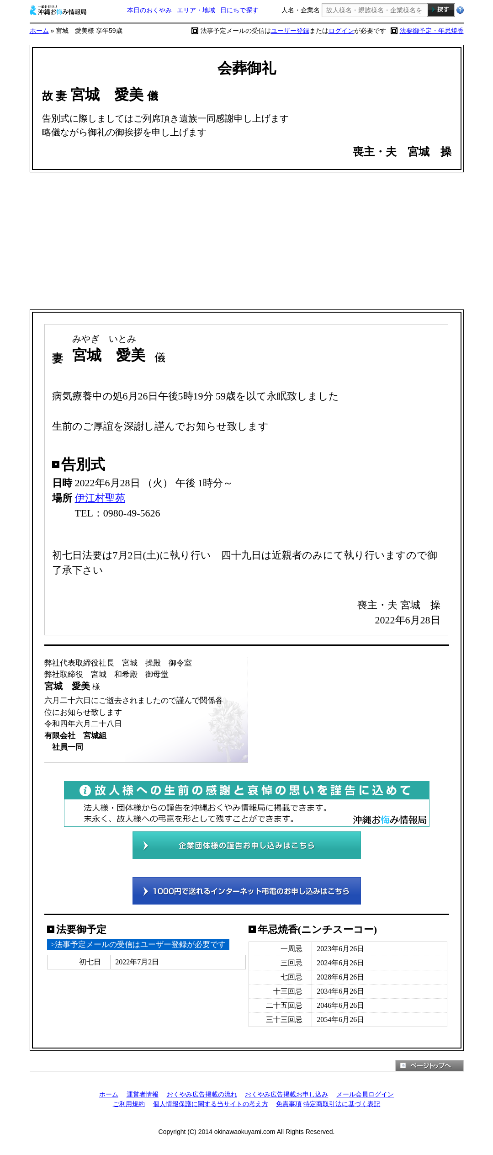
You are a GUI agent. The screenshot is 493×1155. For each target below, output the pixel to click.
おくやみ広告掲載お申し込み (286, 1094)
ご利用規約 (129, 1103)
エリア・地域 (196, 10)
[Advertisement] (247, 241)
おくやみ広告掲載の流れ (202, 1094)
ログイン (341, 30)
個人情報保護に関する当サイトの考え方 (210, 1103)
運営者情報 (143, 1094)
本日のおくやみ (149, 10)
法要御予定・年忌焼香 (432, 30)
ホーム (39, 30)
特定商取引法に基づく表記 (341, 1103)
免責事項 (289, 1103)
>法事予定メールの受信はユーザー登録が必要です (138, 944)
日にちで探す (239, 10)
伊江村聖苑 (100, 498)
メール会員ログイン (365, 1094)
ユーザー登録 (290, 30)
